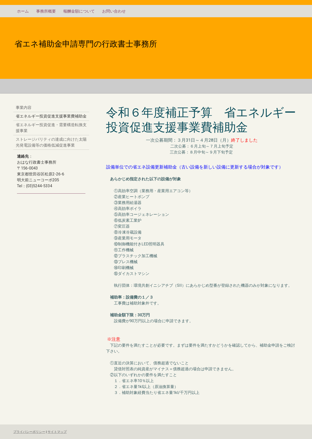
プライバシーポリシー (29, 432)
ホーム (23, 11)
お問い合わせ (114, 11)
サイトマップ (57, 432)
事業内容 (23, 107)
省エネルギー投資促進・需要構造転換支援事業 (51, 127)
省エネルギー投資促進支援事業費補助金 (51, 116)
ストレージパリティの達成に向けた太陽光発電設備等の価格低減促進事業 (51, 142)
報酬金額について (79, 11)
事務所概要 (46, 11)
